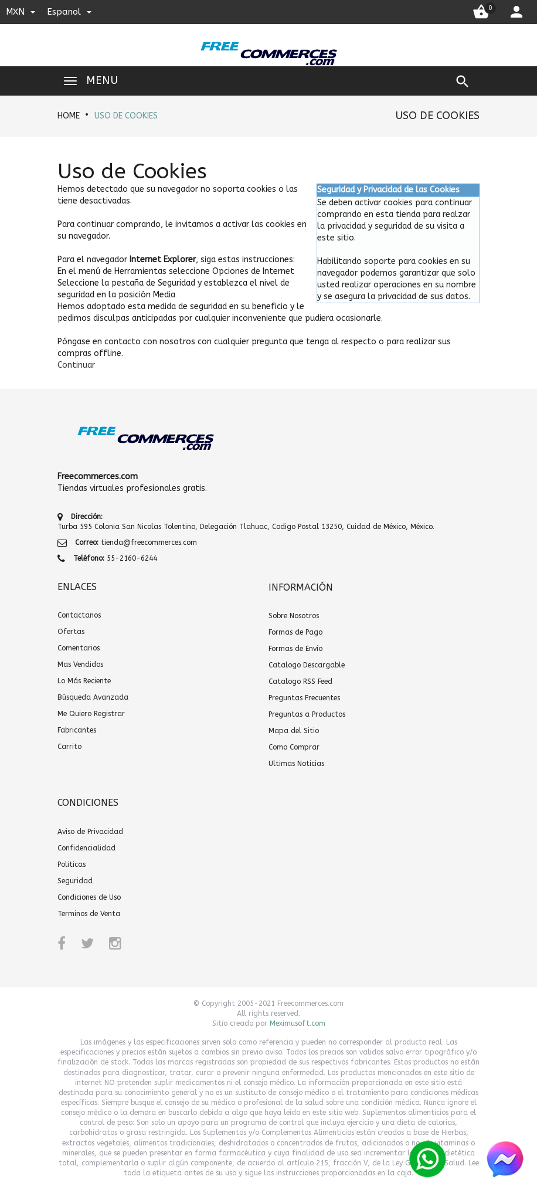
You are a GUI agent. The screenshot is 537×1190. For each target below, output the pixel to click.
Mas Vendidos (80, 664)
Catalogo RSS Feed (300, 681)
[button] (76, 365)
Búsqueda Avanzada (92, 697)
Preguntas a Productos (306, 714)
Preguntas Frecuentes (304, 698)
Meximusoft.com (297, 1023)
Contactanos (79, 615)
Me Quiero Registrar (91, 714)
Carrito (69, 747)
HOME (68, 116)
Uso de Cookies (126, 116)
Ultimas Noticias (296, 764)
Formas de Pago (295, 632)
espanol (69, 11)
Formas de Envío (295, 649)
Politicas (71, 864)
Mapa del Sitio (293, 731)
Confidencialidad (86, 848)
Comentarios (78, 648)
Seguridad (75, 881)
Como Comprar (294, 747)
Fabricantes (76, 730)
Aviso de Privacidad (90, 832)
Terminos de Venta (88, 914)
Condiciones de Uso (89, 897)
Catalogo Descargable (306, 665)
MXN (20, 11)
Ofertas (70, 632)
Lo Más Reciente (84, 681)
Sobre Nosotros (293, 616)
